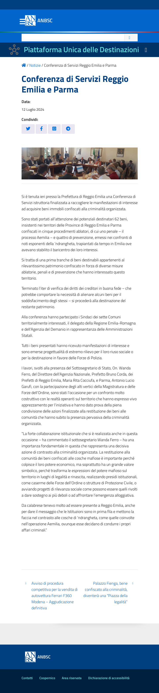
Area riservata (72, 677)
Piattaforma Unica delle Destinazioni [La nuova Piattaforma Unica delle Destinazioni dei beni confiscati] (81, 49)
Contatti (27, 677)
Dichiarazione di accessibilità (109, 677)
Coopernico (47, 677)
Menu (22, 21)
